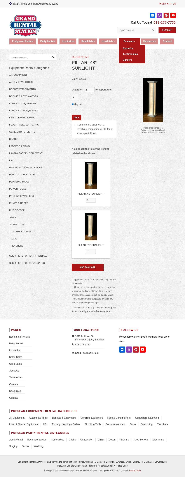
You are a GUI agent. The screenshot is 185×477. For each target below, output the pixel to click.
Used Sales (110, 41)
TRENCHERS (16, 245)
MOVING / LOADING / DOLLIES (25, 167)
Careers (13, 384)
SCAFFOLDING (17, 224)
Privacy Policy (135, 471)
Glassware (158, 439)
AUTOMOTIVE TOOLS (21, 82)
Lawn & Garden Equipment (23, 424)
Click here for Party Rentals (28, 255)
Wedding (38, 446)
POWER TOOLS (17, 188)
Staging (13, 446)
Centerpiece (57, 439)
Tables (25, 446)
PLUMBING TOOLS (19, 181)
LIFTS (12, 160)
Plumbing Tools (92, 424)
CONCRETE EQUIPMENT (22, 103)
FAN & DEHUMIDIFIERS (22, 117)
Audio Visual (16, 439)
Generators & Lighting (147, 418)
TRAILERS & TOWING (21, 231)
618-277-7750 (165, 22)
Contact (168, 41)
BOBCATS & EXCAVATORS (23, 96)
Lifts (45, 424)
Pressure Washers (116, 424)
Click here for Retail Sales (27, 263)
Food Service (141, 439)
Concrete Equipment (91, 418)
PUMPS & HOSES (18, 203)
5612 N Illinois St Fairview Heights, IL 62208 (89, 338)
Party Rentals (48, 41)
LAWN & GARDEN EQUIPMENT (26, 153)
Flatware (124, 439)
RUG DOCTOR (17, 210)
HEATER (13, 139)
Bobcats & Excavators (64, 418)
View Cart (167, 30)
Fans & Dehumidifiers (119, 418)
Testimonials (16, 377)
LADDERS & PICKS (19, 146)
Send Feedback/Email (87, 353)
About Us (14, 370)
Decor (112, 439)
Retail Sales (89, 41)
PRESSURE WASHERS (21, 196)
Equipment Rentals (23, 41)
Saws (133, 424)
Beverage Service (36, 439)
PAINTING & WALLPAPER (22, 174)
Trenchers (162, 424)
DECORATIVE (80, 57)
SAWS (12, 217)
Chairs (72, 439)
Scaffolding (147, 424)
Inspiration (69, 41)
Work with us (167, 3)
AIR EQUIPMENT (18, 75)
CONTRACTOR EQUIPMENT (24, 110)
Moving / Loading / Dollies (66, 424)
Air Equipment (17, 418)
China (101, 439)
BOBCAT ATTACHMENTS (22, 89)
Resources (150, 41)
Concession (86, 439)
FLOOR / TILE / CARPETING (24, 124)
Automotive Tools (38, 418)
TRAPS (13, 238)
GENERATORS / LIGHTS (22, 132)
